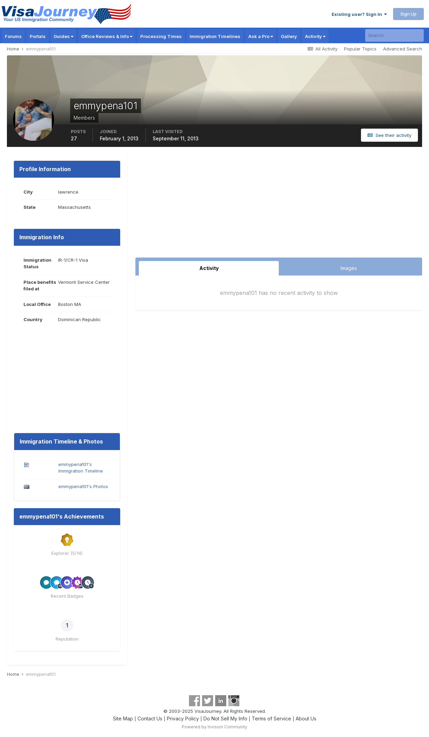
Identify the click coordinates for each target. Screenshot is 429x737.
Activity (315, 36)
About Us (306, 718)
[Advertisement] (278, 205)
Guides (63, 36)
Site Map (123, 718)
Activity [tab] (209, 268)
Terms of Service (271, 718)
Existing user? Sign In (359, 14)
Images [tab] (349, 268)
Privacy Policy (183, 718)
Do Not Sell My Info (225, 718)
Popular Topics (360, 49)
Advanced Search (402, 49)
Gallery (289, 36)
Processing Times (161, 36)
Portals (38, 36)
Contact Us (149, 718)
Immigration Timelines (215, 36)
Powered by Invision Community (214, 726)
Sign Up (408, 14)
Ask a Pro (260, 36)
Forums (13, 36)
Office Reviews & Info (106, 36)
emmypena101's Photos (83, 486)
